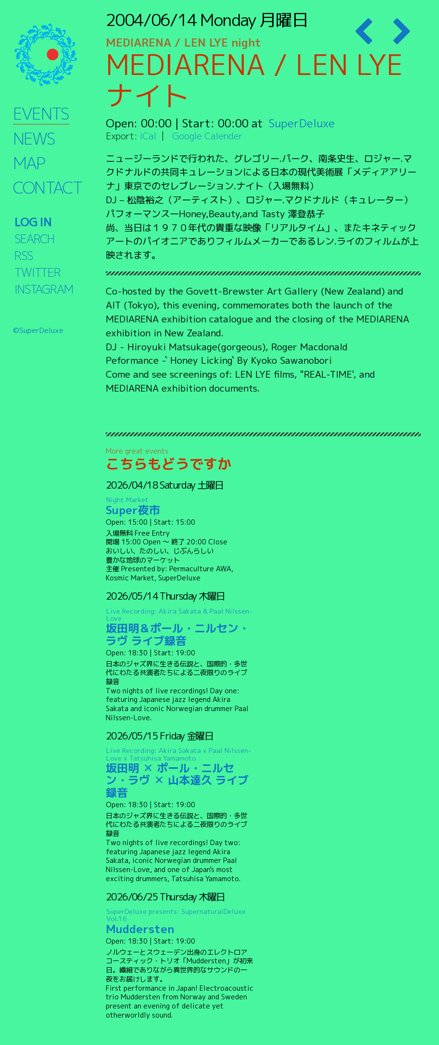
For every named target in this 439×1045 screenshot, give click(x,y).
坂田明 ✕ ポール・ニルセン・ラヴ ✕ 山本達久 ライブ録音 (180, 773)
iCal (148, 135)
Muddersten (180, 921)
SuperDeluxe (302, 123)
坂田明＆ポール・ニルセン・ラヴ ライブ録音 (180, 627)
